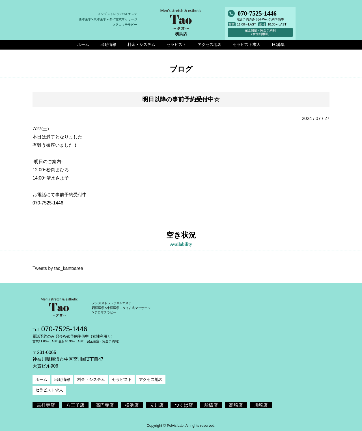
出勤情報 (62, 379)
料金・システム (91, 379)
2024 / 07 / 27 (315, 118)
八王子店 (75, 405)
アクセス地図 (151, 379)
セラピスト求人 (49, 390)
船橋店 (211, 405)
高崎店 (236, 405)
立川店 (156, 405)
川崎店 (261, 405)
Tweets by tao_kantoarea (58, 268)
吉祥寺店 (46, 405)
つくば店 (184, 405)
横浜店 (132, 405)
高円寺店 (105, 405)
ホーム (41, 379)
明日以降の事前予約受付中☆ (181, 99)
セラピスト (122, 379)
